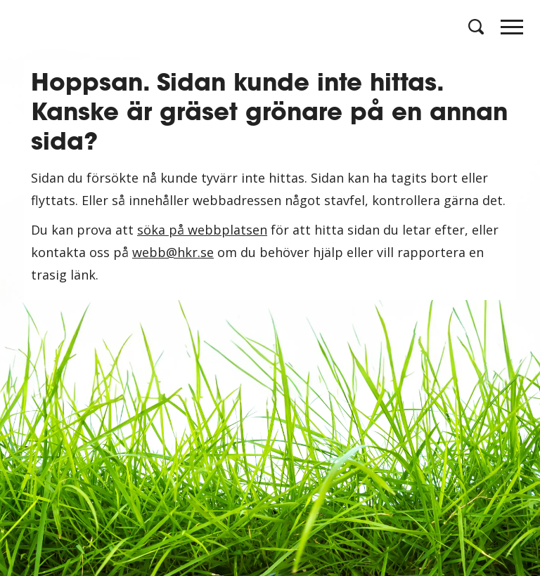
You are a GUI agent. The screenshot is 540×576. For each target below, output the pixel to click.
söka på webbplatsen (202, 229)
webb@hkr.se (173, 252)
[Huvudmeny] (512, 31)
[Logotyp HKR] (28, 28)
